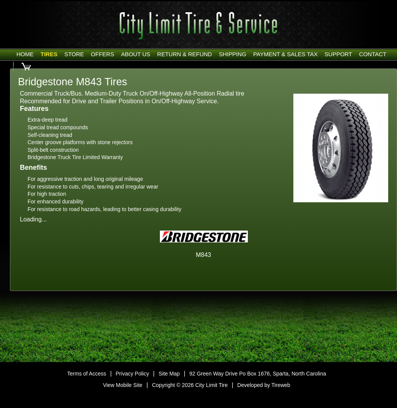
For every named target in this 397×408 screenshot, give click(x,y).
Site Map (169, 374)
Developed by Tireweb (263, 385)
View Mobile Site (122, 385)
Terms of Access (86, 374)
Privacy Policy (132, 374)
